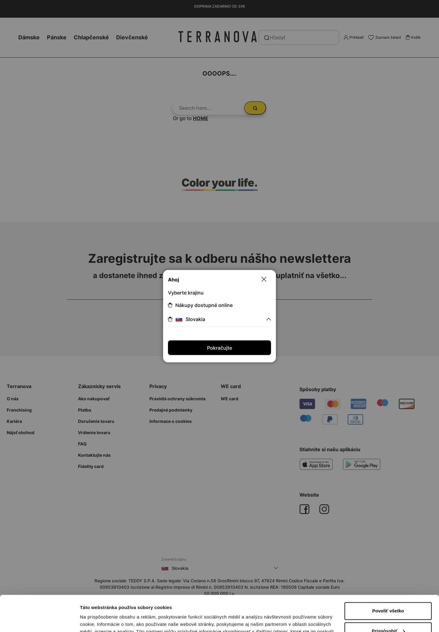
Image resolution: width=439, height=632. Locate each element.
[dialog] (219, 316)
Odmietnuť (388, 615)
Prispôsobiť (388, 595)
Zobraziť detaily (97, 620)
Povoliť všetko (388, 575)
